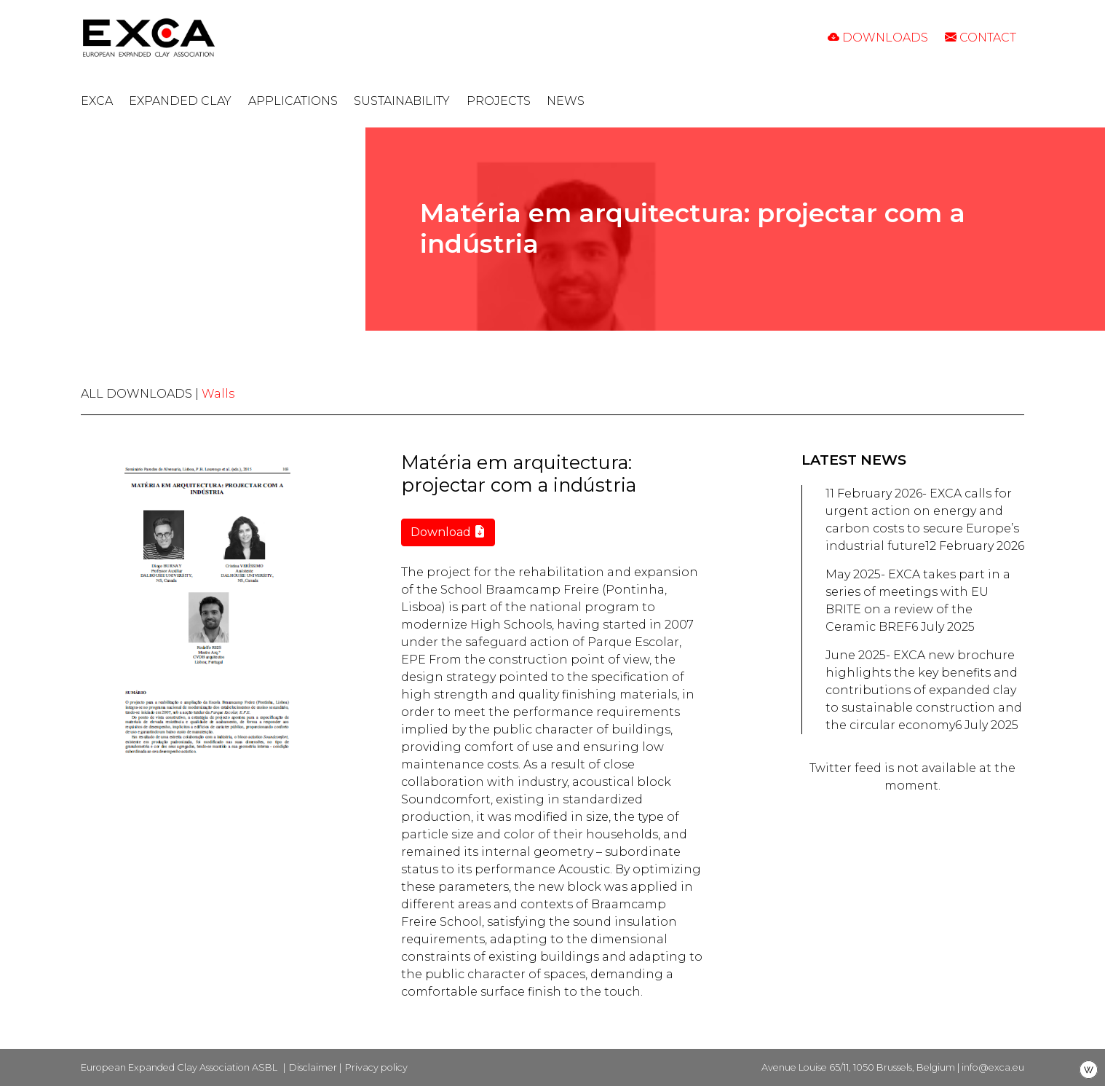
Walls (218, 394)
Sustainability (402, 101)
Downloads (878, 37)
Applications (293, 101)
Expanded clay (180, 101)
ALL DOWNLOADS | (141, 394)
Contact (980, 37)
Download (448, 532)
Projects (499, 101)
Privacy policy (376, 1067)
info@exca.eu (993, 1067)
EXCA (97, 101)
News (566, 101)
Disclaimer (313, 1067)
